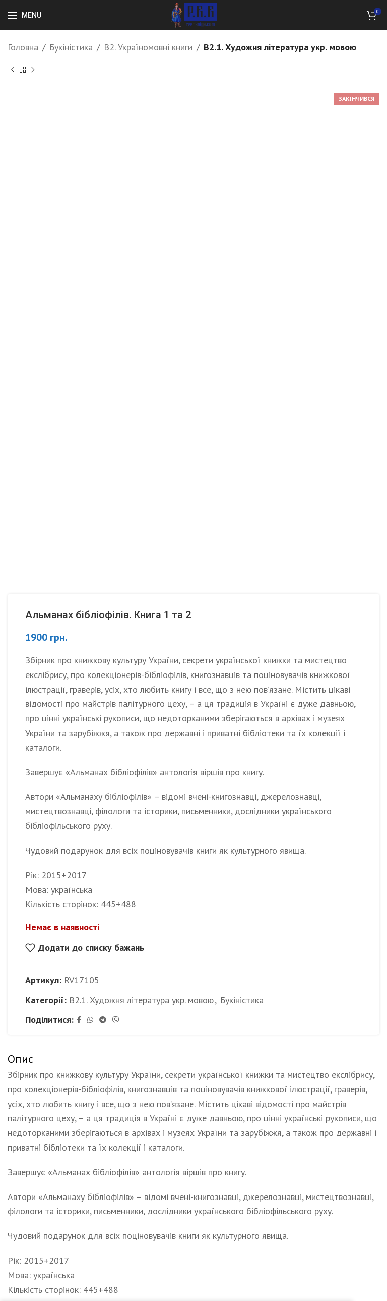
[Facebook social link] (79, 1020)
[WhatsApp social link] (90, 1020)
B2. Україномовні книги (148, 47)
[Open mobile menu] (24, 15)
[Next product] (33, 70)
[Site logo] (194, 14)
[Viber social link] (115, 1020)
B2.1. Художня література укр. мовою (280, 47)
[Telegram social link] (102, 1020)
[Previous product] (13, 70)
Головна (23, 47)
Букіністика (71, 47)
